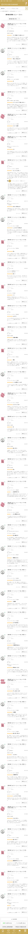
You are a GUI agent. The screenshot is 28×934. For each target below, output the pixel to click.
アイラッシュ (13, 26)
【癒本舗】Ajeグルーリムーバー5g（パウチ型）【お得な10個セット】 (17, 24)
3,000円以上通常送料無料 (7, 926)
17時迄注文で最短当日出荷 (20, 926)
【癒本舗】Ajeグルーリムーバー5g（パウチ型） (17, 92)
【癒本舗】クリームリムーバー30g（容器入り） (17, 48)
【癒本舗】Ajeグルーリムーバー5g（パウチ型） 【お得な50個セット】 (17, 680)
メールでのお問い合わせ (21, 923)
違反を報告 (18, 44)
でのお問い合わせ (7, 923)
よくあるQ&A (14, 919)
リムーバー (20, 26)
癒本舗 (12, 28)
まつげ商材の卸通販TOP (4, 11)
